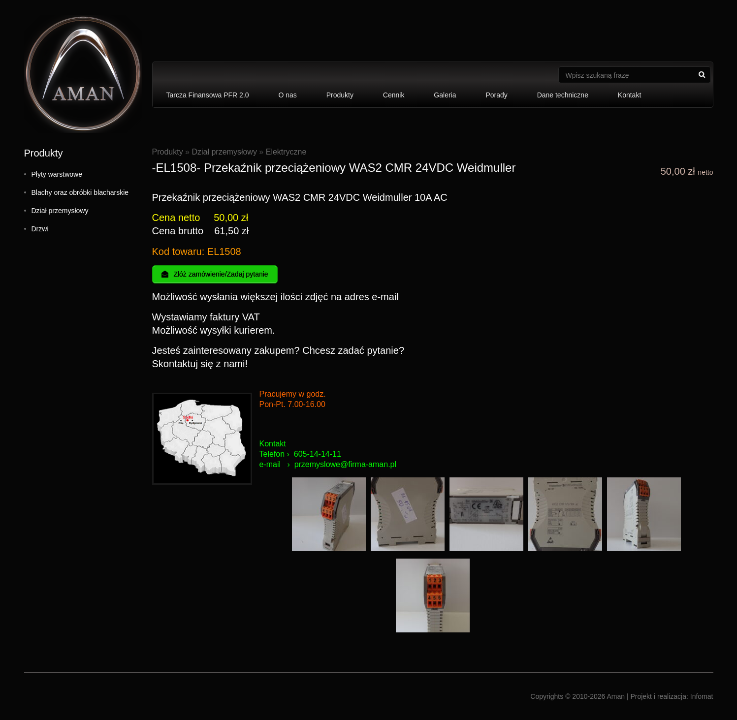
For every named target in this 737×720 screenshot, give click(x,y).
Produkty (339, 95)
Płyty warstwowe (57, 174)
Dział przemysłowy (60, 211)
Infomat (701, 696)
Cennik (394, 95)
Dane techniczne (562, 95)
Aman (616, 696)
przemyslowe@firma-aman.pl (345, 464)
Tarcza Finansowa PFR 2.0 (207, 95)
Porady (496, 95)
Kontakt (629, 95)
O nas (287, 95)
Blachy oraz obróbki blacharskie (80, 192)
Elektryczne (286, 152)
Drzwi (40, 229)
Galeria (445, 95)
